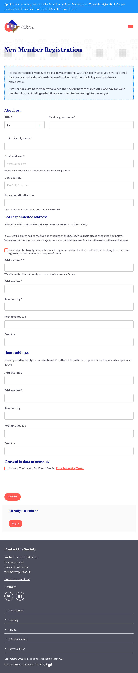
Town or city (13, 299)
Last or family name (18, 138)
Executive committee (17, 579)
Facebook (20, 596)
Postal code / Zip (15, 316)
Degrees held (12, 177)
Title (8, 117)
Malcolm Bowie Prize (62, 8)
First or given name (62, 117)
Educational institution (19, 195)
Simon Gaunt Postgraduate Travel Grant (80, 4)
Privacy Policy (11, 664)
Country (9, 334)
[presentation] (30, 482)
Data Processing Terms (70, 468)
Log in (15, 523)
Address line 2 (13, 281)
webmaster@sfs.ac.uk (17, 571)
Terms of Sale (27, 664)
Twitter (8, 596)
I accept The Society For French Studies (46, 468)
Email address (14, 156)
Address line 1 (14, 259)
